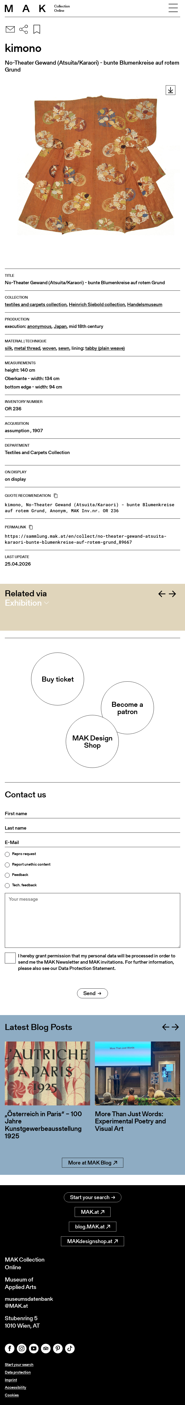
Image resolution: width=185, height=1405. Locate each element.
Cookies (12, 1395)
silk (8, 348)
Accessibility (15, 1387)
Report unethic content (31, 864)
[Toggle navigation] (173, 8)
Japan (60, 326)
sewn (63, 348)
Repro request (24, 854)
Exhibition (23, 603)
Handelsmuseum (144, 305)
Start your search (92, 1197)
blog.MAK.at (92, 1227)
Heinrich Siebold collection (97, 305)
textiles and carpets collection (36, 305)
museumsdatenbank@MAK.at (30, 1303)
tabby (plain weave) (105, 348)
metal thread (27, 348)
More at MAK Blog (92, 1173)
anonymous (39, 326)
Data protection (18, 1373)
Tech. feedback (24, 885)
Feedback (20, 875)
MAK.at (92, 1212)
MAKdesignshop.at (92, 1241)
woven (49, 348)
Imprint (11, 1380)
